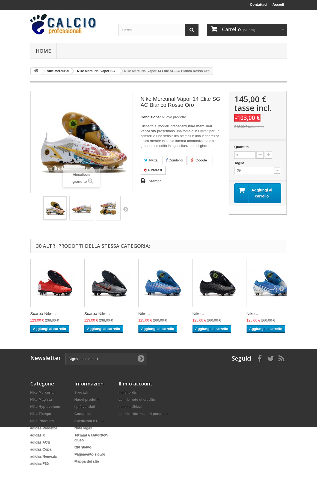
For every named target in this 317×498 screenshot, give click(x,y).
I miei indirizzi (130, 407)
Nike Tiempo (40, 414)
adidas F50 (39, 463)
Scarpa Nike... (43, 313)
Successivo (125, 209)
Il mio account (135, 383)
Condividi (174, 160)
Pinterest (153, 170)
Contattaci (258, 4)
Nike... (144, 313)
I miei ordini (128, 392)
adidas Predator (43, 428)
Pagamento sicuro (89, 454)
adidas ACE (40, 442)
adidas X (37, 435)
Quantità (241, 147)
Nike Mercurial (42, 392)
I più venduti (84, 407)
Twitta (151, 160)
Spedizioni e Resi (88, 421)
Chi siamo (82, 447)
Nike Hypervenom (45, 407)
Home (43, 51)
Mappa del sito (86, 461)
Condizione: (151, 117)
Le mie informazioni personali (143, 414)
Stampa (155, 181)
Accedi (278, 4)
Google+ (200, 160)
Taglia (239, 163)
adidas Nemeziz (43, 456)
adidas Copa (40, 449)
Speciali (81, 392)
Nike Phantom (42, 421)
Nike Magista (41, 399)
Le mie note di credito (136, 399)
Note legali (83, 428)
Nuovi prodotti (86, 399)
